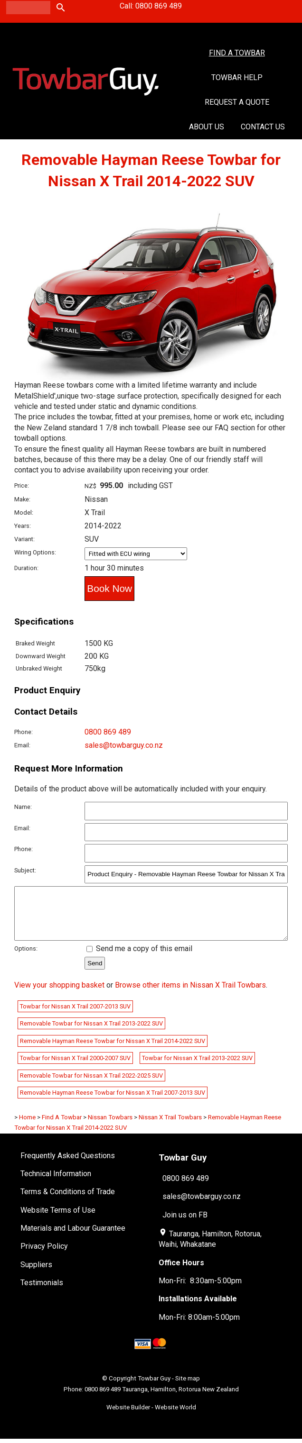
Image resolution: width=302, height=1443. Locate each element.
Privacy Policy (44, 1256)
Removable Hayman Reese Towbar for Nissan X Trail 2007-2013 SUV (112, 1102)
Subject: (25, 870)
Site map (187, 1388)
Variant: (24, 539)
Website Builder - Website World (151, 1417)
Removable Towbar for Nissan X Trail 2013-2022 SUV (91, 1033)
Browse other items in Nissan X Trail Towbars (190, 994)
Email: (22, 745)
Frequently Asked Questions (67, 1165)
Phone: (23, 731)
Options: (26, 958)
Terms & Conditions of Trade (67, 1201)
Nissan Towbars (110, 1127)
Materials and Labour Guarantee (72, 1238)
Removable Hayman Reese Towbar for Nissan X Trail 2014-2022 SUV (112, 1050)
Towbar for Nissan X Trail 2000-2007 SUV (75, 1067)
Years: (22, 525)
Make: (22, 499)
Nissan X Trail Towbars (170, 1127)
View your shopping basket (59, 994)
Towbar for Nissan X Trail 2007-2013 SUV (75, 1016)
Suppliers (36, 1274)
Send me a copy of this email (139, 958)
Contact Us (263, 126)
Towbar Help (237, 77)
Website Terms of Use (57, 1220)
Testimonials (41, 1292)
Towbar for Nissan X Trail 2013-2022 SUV (197, 1067)
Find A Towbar (237, 52)
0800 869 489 (108, 731)
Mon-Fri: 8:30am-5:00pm (200, 1290)
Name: (23, 806)
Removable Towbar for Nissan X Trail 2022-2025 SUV (91, 1085)
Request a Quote (237, 102)
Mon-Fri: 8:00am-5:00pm (199, 1327)
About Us (206, 126)
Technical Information (55, 1183)
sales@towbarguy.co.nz (124, 745)
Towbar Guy (154, 1388)
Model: (23, 512)
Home (27, 1127)
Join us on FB (185, 1224)
